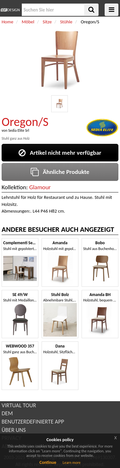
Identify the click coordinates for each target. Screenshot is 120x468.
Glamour (40, 187)
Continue (47, 462)
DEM (7, 413)
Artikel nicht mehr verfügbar (60, 152)
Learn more (72, 462)
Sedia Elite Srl (18, 130)
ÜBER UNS (14, 429)
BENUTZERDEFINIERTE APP (33, 421)
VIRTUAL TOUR (19, 405)
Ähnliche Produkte (60, 172)
